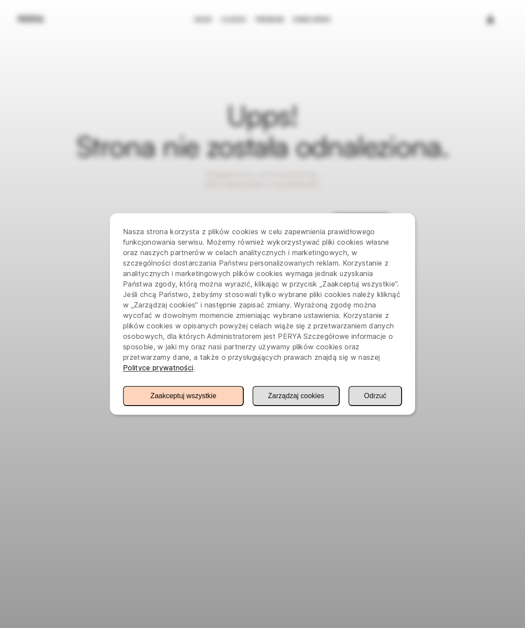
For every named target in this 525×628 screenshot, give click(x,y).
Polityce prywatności (158, 367)
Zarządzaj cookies (296, 395)
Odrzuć (375, 395)
